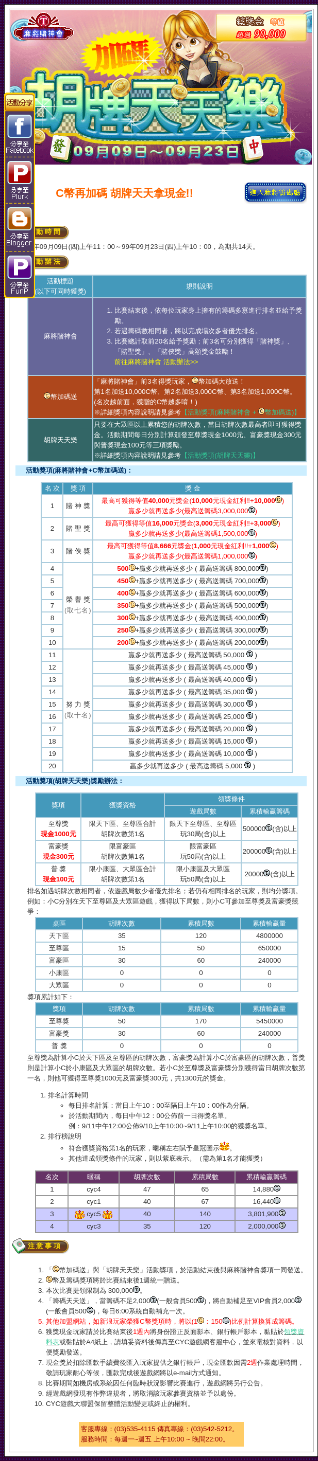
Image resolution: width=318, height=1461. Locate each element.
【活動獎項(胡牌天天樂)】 (220, 455)
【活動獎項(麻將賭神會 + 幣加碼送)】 (240, 412)
